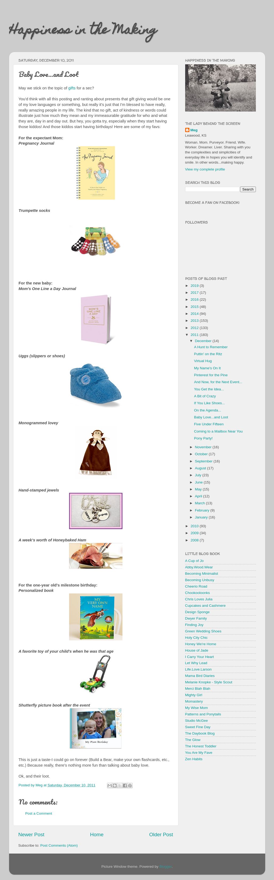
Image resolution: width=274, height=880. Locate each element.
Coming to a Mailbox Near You (218, 431)
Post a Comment (38, 813)
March (200, 503)
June (199, 482)
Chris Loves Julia (199, 599)
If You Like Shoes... (209, 403)
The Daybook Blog (200, 733)
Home (97, 834)
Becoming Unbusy (200, 580)
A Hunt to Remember (211, 347)
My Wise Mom (196, 708)
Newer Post (31, 834)
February (203, 510)
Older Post (161, 834)
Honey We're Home (200, 644)
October (202, 454)
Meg (194, 130)
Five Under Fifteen (209, 424)
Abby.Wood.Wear (199, 567)
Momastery (194, 701)
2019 (195, 286)
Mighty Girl (193, 695)
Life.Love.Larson (198, 669)
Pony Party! (203, 438)
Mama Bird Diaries (200, 676)
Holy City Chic (196, 638)
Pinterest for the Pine (211, 375)
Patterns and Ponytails (203, 714)
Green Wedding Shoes (203, 631)
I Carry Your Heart (199, 657)
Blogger (166, 867)
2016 (195, 300)
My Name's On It (207, 368)
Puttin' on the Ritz (208, 354)
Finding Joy (194, 625)
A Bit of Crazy (205, 396)
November (204, 447)
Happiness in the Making (83, 31)
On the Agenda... (207, 410)
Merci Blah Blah (198, 689)
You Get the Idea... (209, 389)
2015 (195, 307)
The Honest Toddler (201, 746)
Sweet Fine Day (198, 727)
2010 (195, 526)
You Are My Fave (198, 753)
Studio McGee (196, 721)
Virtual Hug (203, 361)
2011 (195, 335)
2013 (195, 321)
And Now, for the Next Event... (218, 382)
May (199, 489)
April (199, 496)
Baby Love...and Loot (211, 417)
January (202, 517)
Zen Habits (193, 759)
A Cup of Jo (194, 561)
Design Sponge (197, 612)
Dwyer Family (196, 618)
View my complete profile (205, 169)
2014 (195, 314)
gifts (72, 88)
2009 (195, 533)
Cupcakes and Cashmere (205, 606)
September (204, 461)
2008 (195, 540)
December (204, 341)
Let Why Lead (196, 663)
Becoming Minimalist (201, 574)
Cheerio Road (196, 586)
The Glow (193, 740)
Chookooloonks (197, 593)
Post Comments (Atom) (59, 845)
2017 (195, 293)
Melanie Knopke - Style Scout (208, 682)
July (198, 475)
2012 (195, 328)
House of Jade (196, 650)
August (201, 468)
